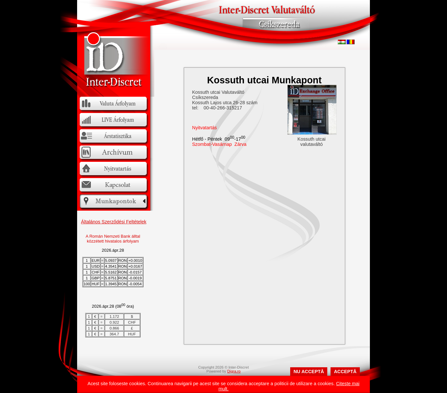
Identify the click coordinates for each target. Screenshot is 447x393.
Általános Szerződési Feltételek (113, 221)
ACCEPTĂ (345, 371)
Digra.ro (234, 371)
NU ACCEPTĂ (308, 371)
